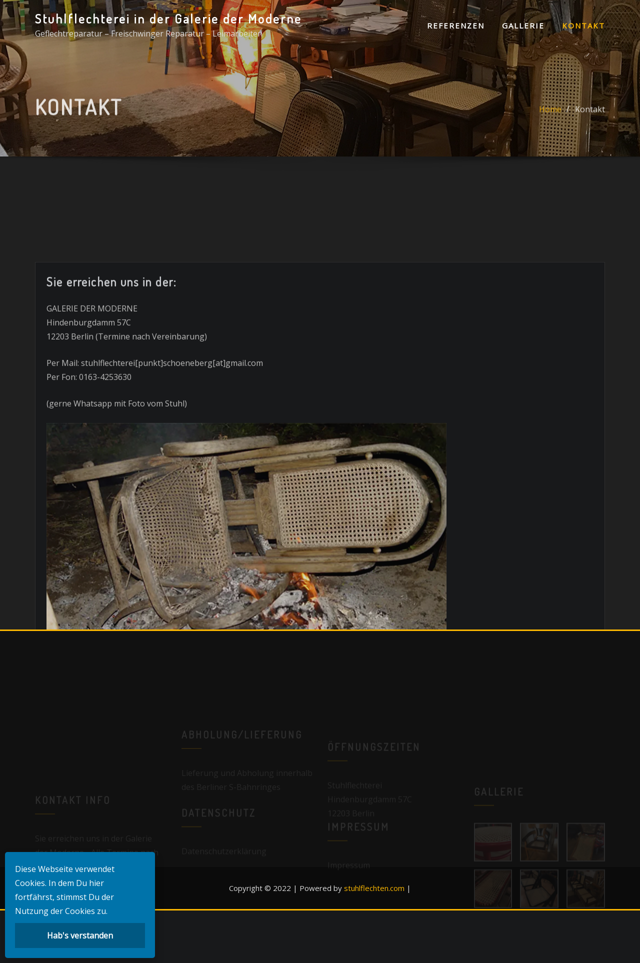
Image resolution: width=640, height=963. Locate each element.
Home (550, 113)
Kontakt (583, 25)
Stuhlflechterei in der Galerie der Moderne (168, 18)
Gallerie (523, 25)
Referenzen (455, 25)
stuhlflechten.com (374, 888)
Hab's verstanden (80, 935)
